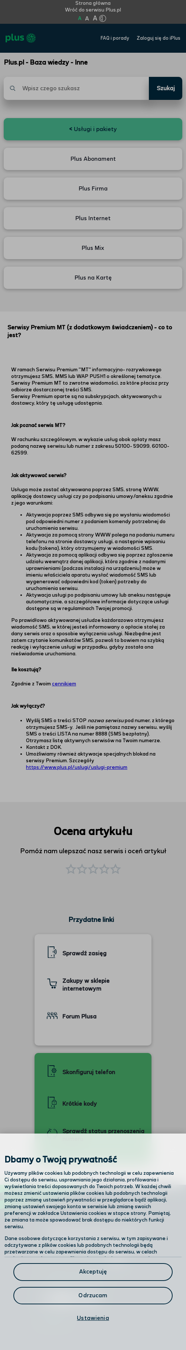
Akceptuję (93, 1272)
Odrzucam (92, 1296)
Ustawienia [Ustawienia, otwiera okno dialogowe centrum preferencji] (93, 1318)
